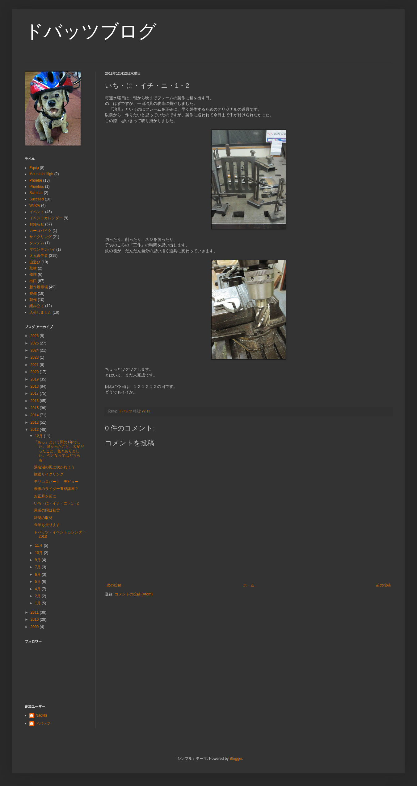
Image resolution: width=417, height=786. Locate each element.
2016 (35, 401)
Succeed (36, 199)
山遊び (34, 262)
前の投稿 (383, 585)
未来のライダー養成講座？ (56, 489)
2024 (35, 350)
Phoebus (36, 186)
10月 (39, 553)
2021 (35, 365)
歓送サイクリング (49, 474)
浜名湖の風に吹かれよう (54, 467)
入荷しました (40, 312)
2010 (35, 619)
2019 (35, 379)
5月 (38, 581)
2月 (38, 596)
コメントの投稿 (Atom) (134, 594)
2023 (35, 357)
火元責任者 (38, 255)
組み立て (36, 306)
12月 (39, 436)
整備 (33, 293)
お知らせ (36, 224)
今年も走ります (47, 525)
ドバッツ (43, 723)
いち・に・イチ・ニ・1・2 (56, 503)
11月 (39, 545)
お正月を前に (45, 496)
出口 (33, 281)
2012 (35, 429)
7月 (38, 567)
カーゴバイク (40, 230)
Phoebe (35, 180)
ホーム (248, 585)
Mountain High (41, 174)
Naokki (41, 715)
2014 (35, 415)
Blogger (236, 758)
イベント (36, 212)
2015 (35, 408)
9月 (38, 560)
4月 (38, 589)
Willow (34, 205)
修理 (33, 274)
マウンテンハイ (42, 249)
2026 (35, 336)
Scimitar (36, 193)
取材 (33, 268)
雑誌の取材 (43, 518)
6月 (38, 574)
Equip (34, 168)
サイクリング (40, 237)
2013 (35, 422)
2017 (35, 393)
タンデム (36, 243)
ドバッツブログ (91, 31)
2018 (35, 386)
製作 (33, 300)
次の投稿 (114, 585)
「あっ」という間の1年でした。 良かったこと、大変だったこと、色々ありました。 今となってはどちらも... (59, 451)
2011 (35, 612)
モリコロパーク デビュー (56, 481)
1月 (38, 603)
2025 (35, 343)
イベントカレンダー (46, 218)
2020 (35, 372)
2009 (35, 627)
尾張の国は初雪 (47, 510)
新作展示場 (38, 287)
